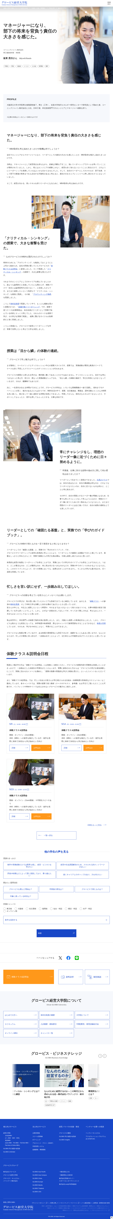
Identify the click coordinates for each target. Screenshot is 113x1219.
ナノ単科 (8, 1138)
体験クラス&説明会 (28, 976)
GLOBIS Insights (64, 1140)
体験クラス (94, 601)
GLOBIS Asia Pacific (39, 1172)
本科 (17, 1138)
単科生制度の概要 (56, 1015)
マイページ (74, 1203)
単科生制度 (14, 304)
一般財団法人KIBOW (66, 1175)
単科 (13, 1138)
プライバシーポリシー (39, 1203)
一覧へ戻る (45, 835)
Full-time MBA (24, 1143)
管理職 (41, 66)
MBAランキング (52, 1208)
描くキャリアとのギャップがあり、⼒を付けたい (82, 874)
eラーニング (36, 1140)
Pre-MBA (16, 1143)
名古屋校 (32, 909)
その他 (34, 66)
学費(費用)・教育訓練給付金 (92, 1024)
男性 (12, 66)
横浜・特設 (72, 909)
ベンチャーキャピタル (93, 1133)
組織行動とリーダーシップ (29, 307)
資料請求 (70, 976)
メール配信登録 (85, 1203)
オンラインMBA (21, 1033)
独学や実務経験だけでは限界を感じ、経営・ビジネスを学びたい (29, 866)
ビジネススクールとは (79, 1208)
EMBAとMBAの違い (65, 1208)
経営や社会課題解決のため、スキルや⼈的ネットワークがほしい (83, 866)
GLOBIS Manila (37, 1185)
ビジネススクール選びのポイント (98, 1208)
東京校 (9, 909)
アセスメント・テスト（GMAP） (43, 1143)
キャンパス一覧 (56, 1033)
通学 (47, 66)
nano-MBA (9, 1143)
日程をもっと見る (97, 825)
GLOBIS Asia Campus (40, 1175)
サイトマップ (64, 1203)
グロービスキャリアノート (101, 1210)
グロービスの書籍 (65, 1133)
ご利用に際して (53, 1203)
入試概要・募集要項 (56, 1024)
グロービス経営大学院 (10, 1175)
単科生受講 (14, 604)
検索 (56, 933)
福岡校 (44, 909)
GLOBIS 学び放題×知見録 (11, 1148)
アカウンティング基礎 (42, 294)
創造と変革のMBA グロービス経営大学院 (16, 8)
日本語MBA (8, 1135)
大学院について (92, 1015)
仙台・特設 (57, 909)
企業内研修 (36, 1133)
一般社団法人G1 (64, 1172)
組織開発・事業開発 (39, 1149)
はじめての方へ (21, 1015)
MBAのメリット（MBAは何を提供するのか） (76, 1210)
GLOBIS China (37, 1178)
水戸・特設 (87, 909)
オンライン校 (12, 911)
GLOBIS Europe (38, 1182)
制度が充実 (101, 623)
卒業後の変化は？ (56, 889)
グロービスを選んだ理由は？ (20, 889)
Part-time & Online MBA (12, 1145)
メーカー (26, 66)
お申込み (42, 748)
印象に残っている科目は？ (20, 896)
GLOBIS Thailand (38, 1188)
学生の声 (52, 8)
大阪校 (19, 66)
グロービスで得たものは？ (92, 889)
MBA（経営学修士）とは (49, 1206)
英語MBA (8, 1140)
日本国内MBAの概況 (64, 1206)
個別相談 (96, 977)
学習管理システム (38, 1146)
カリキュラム (21, 1024)
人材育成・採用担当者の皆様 (101, 1203)
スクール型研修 (38, 1136)
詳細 (20, 748)
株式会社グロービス (9, 1172)
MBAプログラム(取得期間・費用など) (84, 1206)
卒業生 (6, 66)
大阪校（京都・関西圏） (38, 8)
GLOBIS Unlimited (9, 1152)
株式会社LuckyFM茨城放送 (67, 1184)
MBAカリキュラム (102, 1206)
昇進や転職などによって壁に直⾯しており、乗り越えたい (29, 875)
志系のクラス (102, 480)
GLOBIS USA (37, 1191)
